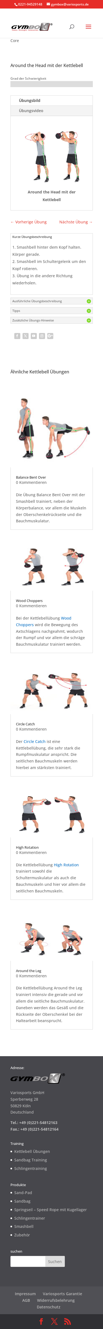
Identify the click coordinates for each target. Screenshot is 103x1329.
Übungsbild (29, 100)
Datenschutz (48, 1306)
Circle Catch (25, 724)
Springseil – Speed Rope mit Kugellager (50, 1209)
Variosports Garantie (62, 1293)
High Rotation (27, 847)
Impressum (25, 1293)
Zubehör (22, 1235)
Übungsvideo (31, 110)
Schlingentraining (30, 1168)
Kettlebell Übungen (32, 1151)
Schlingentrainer (29, 1218)
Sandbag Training (30, 1159)
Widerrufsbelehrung (56, 1300)
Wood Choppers (29, 600)
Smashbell (24, 1226)
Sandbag (22, 1201)
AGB (26, 1300)
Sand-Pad (23, 1192)
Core (14, 40)
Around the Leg (28, 970)
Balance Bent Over (31, 477)
